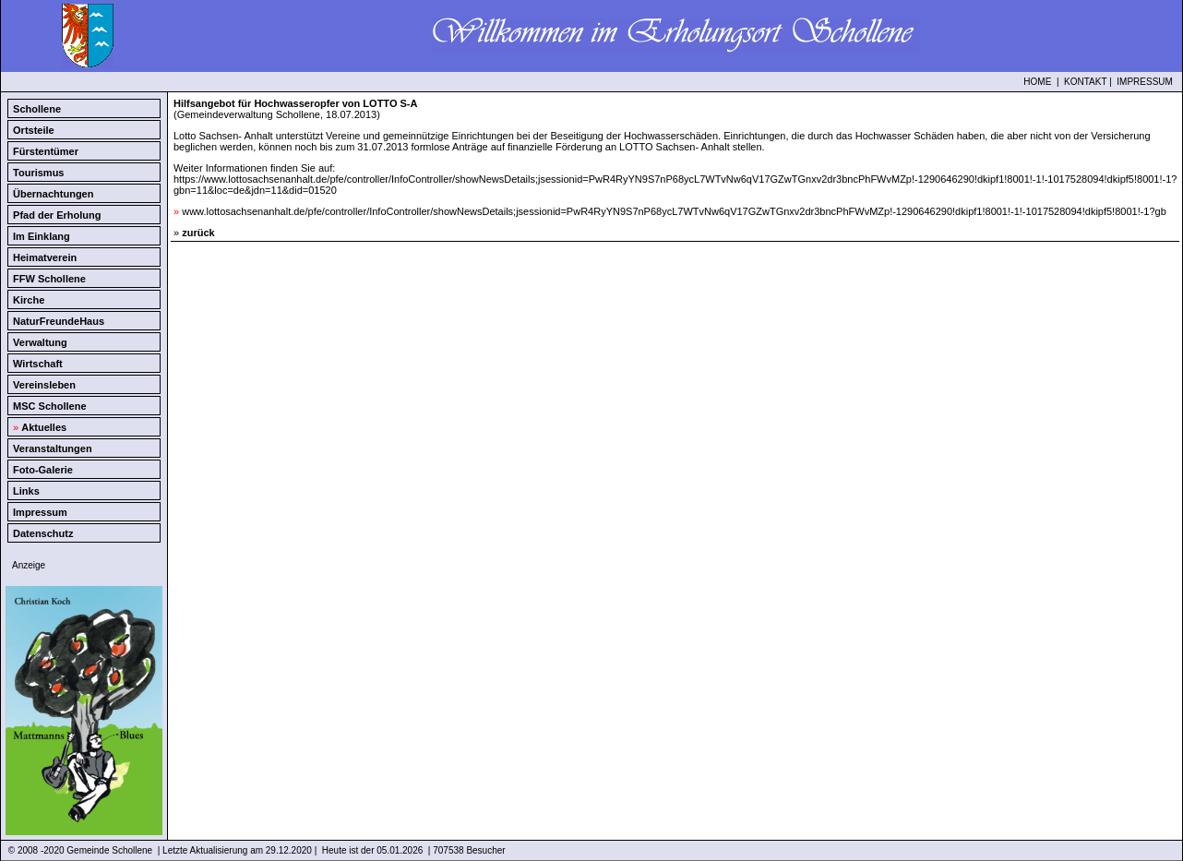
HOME (1037, 82)
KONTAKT (1085, 82)
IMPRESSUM (1145, 82)
